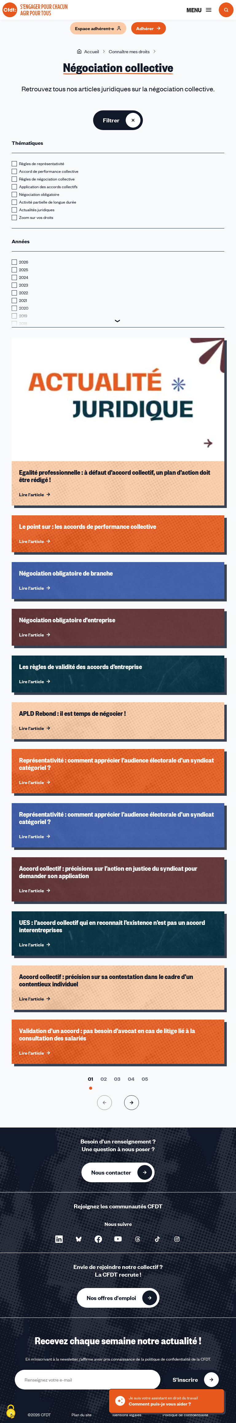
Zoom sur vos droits (36, 217)
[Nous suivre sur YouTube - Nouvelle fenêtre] (118, 1239)
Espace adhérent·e (98, 28)
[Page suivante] (131, 1102)
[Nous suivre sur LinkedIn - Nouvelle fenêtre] (59, 1239)
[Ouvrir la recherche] (226, 9)
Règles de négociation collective (47, 179)
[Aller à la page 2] (103, 1079)
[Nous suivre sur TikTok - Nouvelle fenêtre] (157, 1239)
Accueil (88, 51)
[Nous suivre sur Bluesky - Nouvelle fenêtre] (78, 1239)
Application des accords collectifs (48, 186)
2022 (23, 292)
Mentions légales (126, 1414)
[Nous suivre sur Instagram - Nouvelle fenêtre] (177, 1239)
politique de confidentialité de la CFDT (177, 1359)
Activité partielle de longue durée (47, 202)
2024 (23, 277)
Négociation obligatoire (39, 194)
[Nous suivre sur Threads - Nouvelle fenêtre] (137, 1239)
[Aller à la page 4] (131, 1079)
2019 (23, 316)
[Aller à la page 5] (145, 1079)
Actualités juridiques (36, 209)
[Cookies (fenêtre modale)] (11, 1412)
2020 (23, 308)
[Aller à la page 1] (90, 1079)
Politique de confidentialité (185, 1414)
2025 (23, 269)
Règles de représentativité (41, 163)
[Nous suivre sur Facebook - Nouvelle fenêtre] (98, 1239)
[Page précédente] (104, 1102)
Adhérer (148, 28)
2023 (23, 285)
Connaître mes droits (129, 51)
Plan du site (82, 1414)
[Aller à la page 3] (117, 1079)
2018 (23, 323)
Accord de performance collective (48, 171)
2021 (23, 300)
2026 (23, 262)
